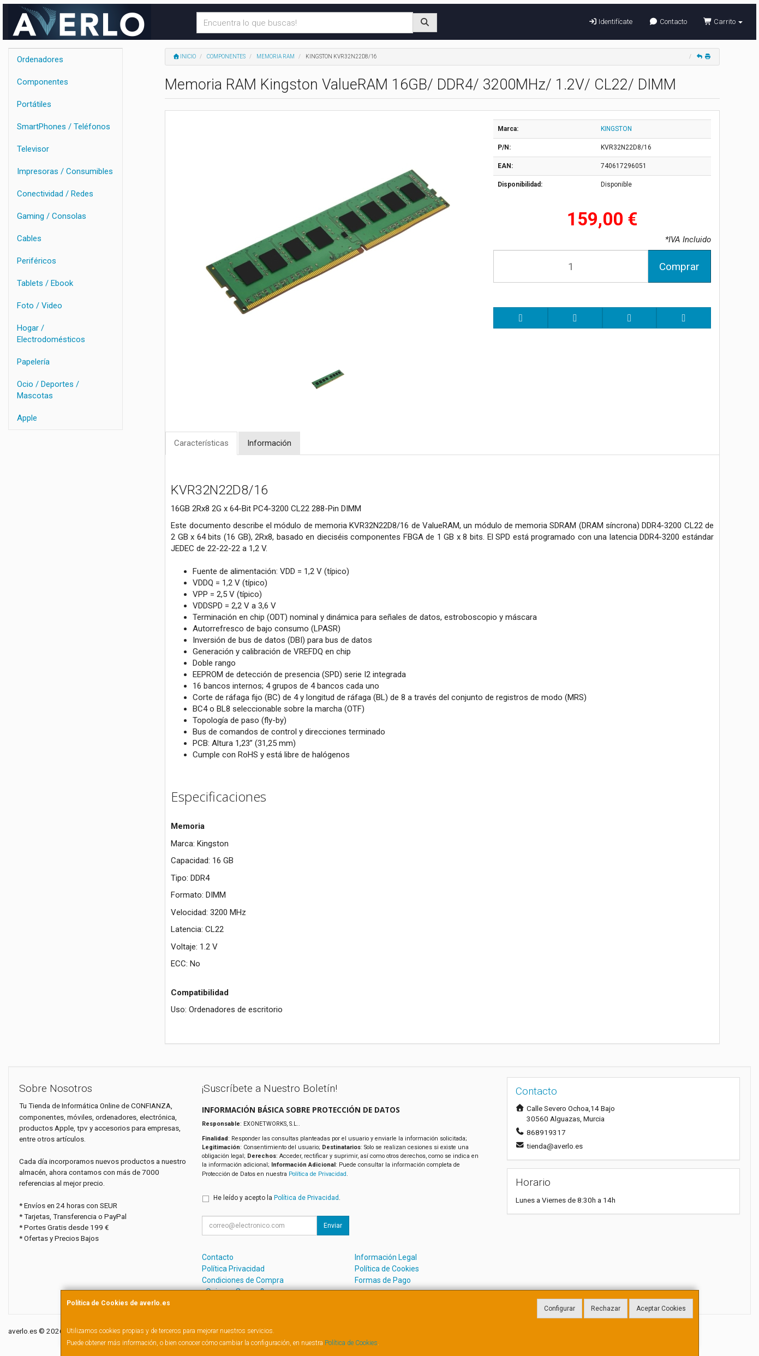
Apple (27, 418)
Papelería (33, 362)
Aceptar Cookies (661, 1308)
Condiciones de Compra (243, 1280)
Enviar (333, 1225)
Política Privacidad (233, 1268)
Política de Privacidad (317, 1174)
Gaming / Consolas (51, 216)
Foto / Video (39, 305)
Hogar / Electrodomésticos (51, 333)
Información (269, 443)
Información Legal (386, 1257)
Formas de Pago (383, 1280)
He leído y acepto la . (276, 1198)
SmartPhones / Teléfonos (63, 127)
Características (201, 443)
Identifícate (610, 21)
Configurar (559, 1308)
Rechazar (605, 1308)
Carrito (723, 21)
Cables (29, 238)
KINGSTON (616, 129)
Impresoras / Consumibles (65, 171)
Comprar (679, 266)
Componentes (42, 82)
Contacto (667, 21)
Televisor (33, 149)
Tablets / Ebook (45, 283)
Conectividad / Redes (55, 194)
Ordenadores (40, 59)
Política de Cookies (351, 1343)
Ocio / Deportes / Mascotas (48, 390)
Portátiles (34, 104)
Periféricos (36, 261)
